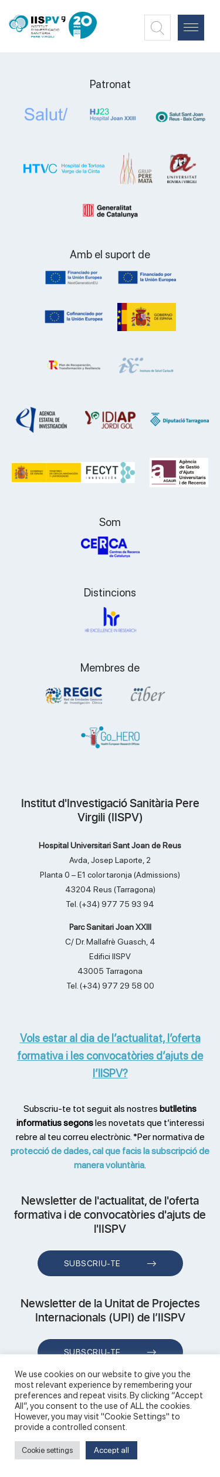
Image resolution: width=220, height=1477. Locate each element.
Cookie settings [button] (47, 1450)
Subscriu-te (92, 1263)
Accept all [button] (111, 1450)
